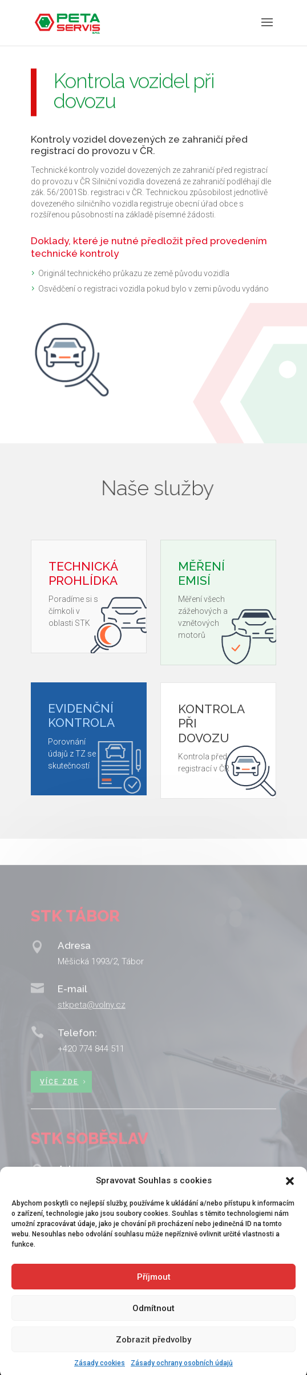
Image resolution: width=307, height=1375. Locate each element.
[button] (290, 1192)
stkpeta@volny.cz (92, 1023)
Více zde (59, 1098)
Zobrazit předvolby (153, 1350)
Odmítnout (153, 1319)
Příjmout (154, 1288)
